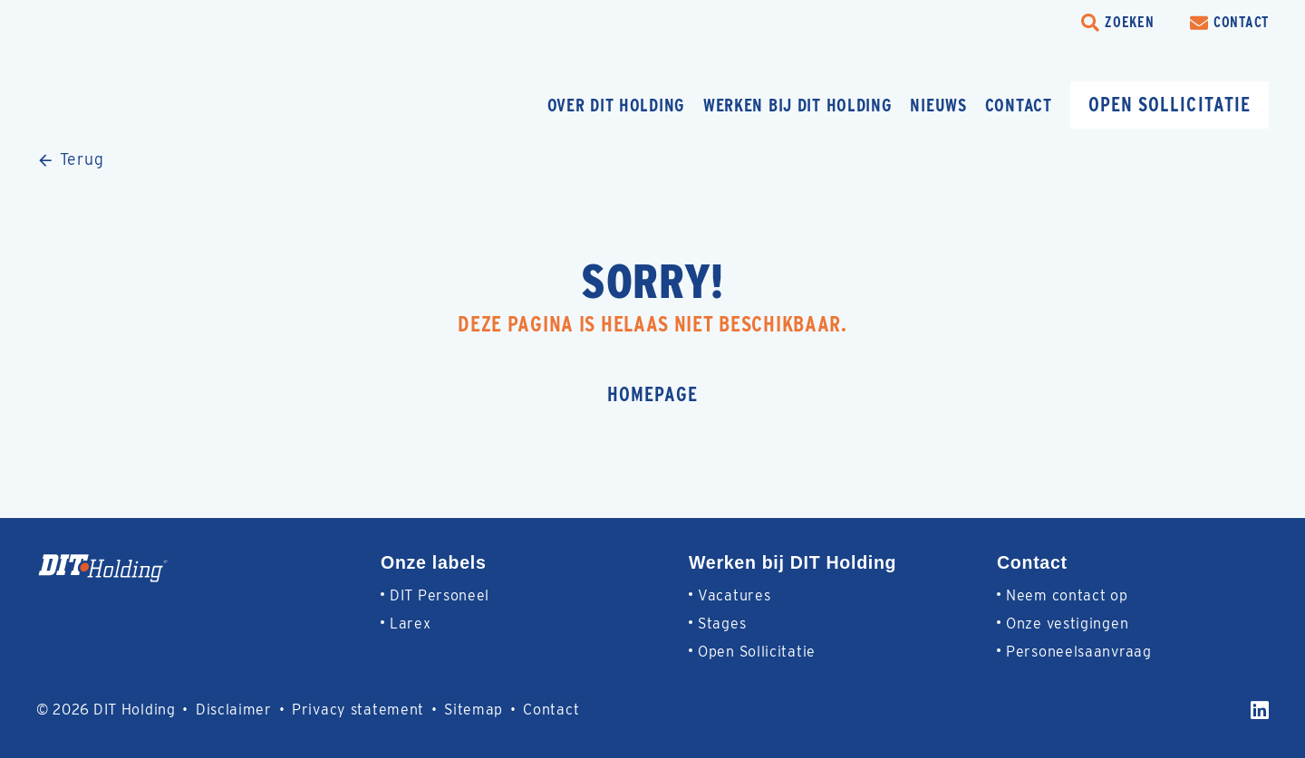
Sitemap (473, 709)
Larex (410, 623)
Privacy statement (358, 709)
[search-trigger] (1117, 22)
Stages (722, 623)
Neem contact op (1067, 595)
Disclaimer (234, 709)
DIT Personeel (439, 595)
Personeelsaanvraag (1079, 651)
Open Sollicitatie (757, 651)
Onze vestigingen (1067, 623)
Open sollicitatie (1169, 104)
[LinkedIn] (1260, 710)
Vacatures (734, 595)
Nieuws (938, 105)
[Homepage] (167, 104)
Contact (1018, 105)
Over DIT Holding (616, 105)
